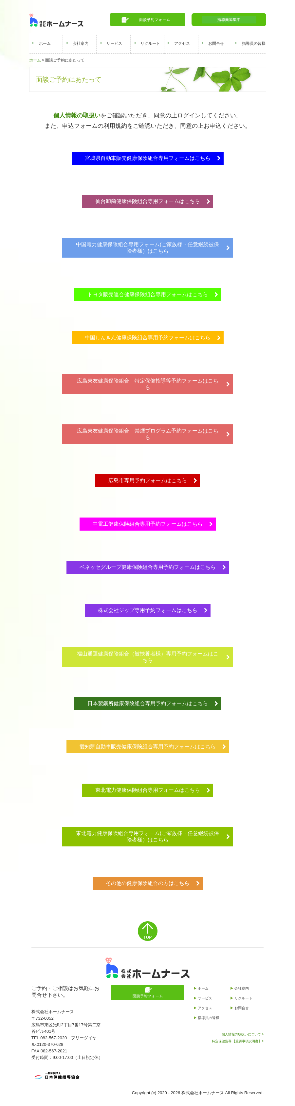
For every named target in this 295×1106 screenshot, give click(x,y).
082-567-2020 (53, 1037)
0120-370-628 (50, 1044)
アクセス (182, 43)
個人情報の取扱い (77, 115)
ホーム (45, 43)
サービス (114, 43)
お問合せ (216, 43)
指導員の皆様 (254, 43)
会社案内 (80, 43)
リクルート (150, 43)
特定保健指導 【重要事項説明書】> (238, 1041)
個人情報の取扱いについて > (243, 1034)
